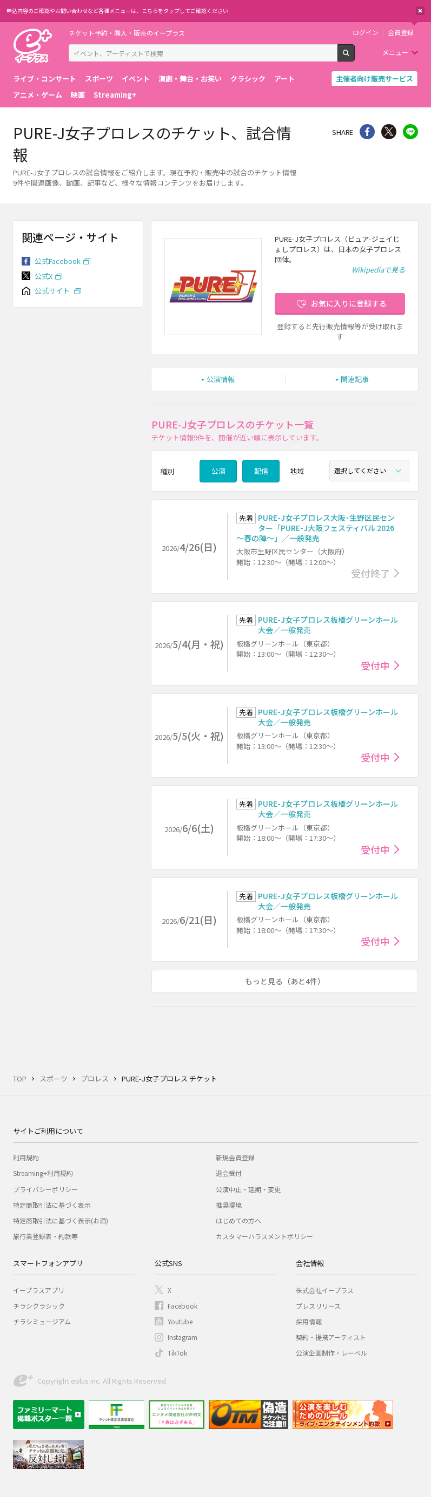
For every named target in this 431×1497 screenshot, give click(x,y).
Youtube (180, 1321)
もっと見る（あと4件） (285, 981)
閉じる (420, 10)
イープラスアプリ (38, 1290)
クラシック (248, 78)
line (410, 131)
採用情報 (309, 1321)
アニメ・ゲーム (37, 95)
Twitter (388, 131)
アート (284, 78)
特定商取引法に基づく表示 (52, 1204)
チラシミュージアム (42, 1321)
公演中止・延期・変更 (248, 1189)
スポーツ (99, 78)
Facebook (182, 1305)
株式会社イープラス (325, 1290)
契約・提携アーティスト (331, 1337)
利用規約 (26, 1157)
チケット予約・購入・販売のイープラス (127, 32)
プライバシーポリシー (45, 1189)
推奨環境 (229, 1204)
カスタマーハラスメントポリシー (264, 1236)
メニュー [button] (395, 52)
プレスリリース (318, 1305)
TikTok (177, 1352)
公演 (218, 471)
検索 (354, 57)
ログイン (366, 32)
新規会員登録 (235, 1157)
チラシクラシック (39, 1305)
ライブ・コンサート (44, 78)
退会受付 (229, 1173)
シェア (367, 131)
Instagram (182, 1337)
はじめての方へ (238, 1220)
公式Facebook (58, 261)
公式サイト (53, 290)
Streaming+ (115, 95)
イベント (136, 78)
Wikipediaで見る (378, 269)
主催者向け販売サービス (374, 78)
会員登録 (401, 32)
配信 (261, 471)
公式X (43, 276)
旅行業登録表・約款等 (45, 1236)
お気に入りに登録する (349, 303)
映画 (78, 95)
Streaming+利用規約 (43, 1173)
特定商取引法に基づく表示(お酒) (60, 1220)
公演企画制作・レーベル (331, 1352)
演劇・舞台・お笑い (190, 78)
